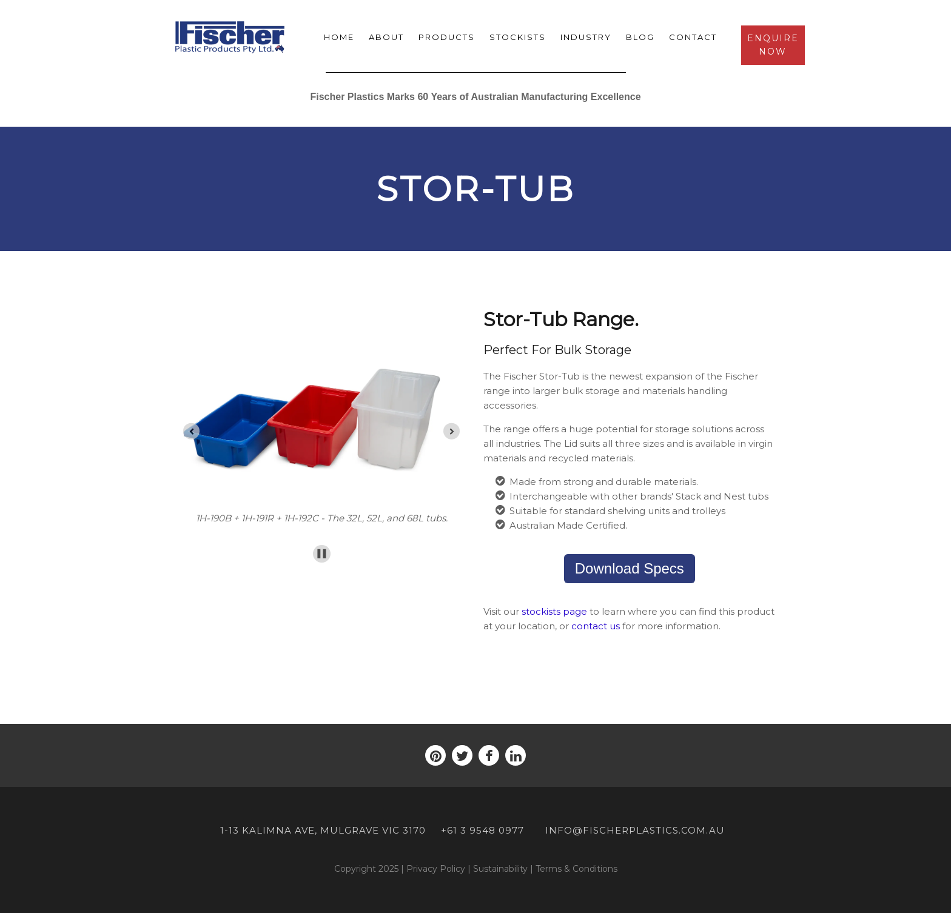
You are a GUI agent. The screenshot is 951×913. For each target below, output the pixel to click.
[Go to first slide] (451, 431)
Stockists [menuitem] (517, 37)
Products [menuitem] (446, 37)
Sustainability (500, 868)
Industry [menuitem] (585, 37)
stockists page (554, 611)
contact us (595, 626)
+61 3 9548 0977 (482, 830)
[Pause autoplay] (322, 554)
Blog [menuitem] (640, 37)
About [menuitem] (386, 37)
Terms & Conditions (576, 868)
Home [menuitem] (339, 37)
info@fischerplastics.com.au (635, 830)
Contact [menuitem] (693, 37)
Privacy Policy (435, 868)
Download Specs (629, 568)
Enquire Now (773, 45)
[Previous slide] (191, 431)
